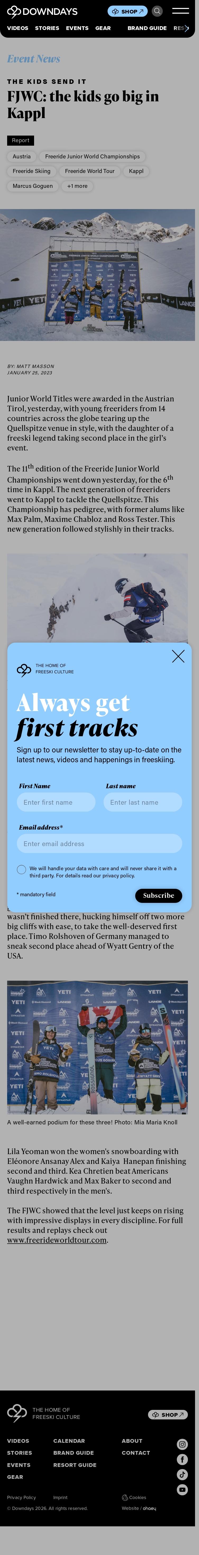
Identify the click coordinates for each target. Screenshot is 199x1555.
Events (77, 28)
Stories (47, 28)
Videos (18, 28)
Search (157, 11)
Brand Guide (147, 28)
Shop (132, 11)
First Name (34, 786)
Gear (103, 28)
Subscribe (158, 895)
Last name (121, 786)
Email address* (41, 827)
